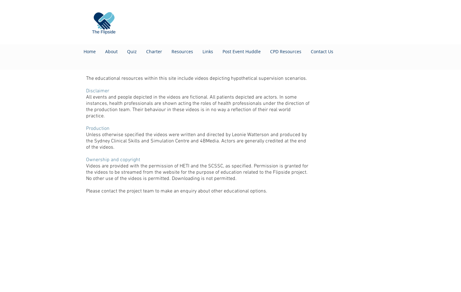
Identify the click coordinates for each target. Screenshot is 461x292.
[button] (285, 51)
